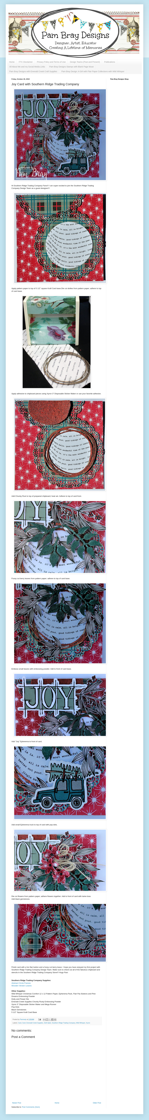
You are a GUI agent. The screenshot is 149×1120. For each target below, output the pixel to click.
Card (19, 1023)
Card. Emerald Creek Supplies (32, 1023)
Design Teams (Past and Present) (85, 62)
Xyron (88, 1023)
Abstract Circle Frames (21, 983)
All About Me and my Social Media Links (27, 67)
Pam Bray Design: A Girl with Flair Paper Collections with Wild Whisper (92, 71)
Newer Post (16, 1103)
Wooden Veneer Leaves (21, 986)
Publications (109, 62)
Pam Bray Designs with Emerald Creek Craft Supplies (33, 71)
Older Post (97, 1103)
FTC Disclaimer (26, 62)
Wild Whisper (80, 1023)
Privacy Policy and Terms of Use (51, 62)
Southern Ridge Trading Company (63, 1023)
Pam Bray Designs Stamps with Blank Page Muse (71, 67)
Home (11, 62)
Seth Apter (47, 1023)
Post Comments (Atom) (31, 1107)
